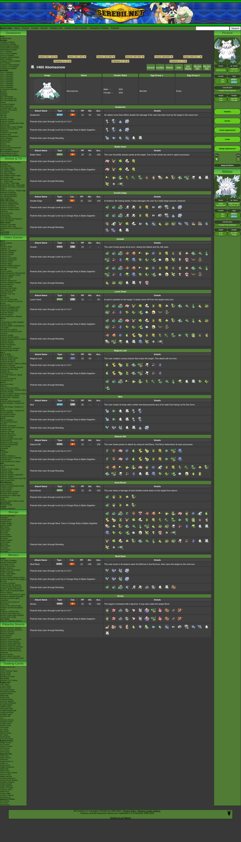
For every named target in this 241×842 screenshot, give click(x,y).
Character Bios (6, 166)
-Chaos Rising (5, 686)
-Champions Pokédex (8, 69)
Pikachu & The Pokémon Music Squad (12, 659)
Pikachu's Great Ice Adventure (11, 647)
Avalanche (35, 115)
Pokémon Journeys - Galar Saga (12, 185)
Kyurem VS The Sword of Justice (12, 594)
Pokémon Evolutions (8, 206)
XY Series (4, 548)
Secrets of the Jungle (8, 617)
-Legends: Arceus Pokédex (10, 61)
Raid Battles (4, 678)
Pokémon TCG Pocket (8, 267)
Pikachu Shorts (13, 624)
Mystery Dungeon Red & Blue (11, 439)
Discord (44, 28)
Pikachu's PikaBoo (7, 634)
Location (160, 67)
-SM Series (4, 727)
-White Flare (4, 697)
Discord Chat (5, 146)
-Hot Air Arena (5, 775)
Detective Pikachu (7, 313)
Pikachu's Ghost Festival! (9, 641)
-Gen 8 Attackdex (6, 85)
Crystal (2, 454)
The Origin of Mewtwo (8, 561)
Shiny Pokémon (6, 198)
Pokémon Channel (7, 431)
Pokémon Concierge (8, 224)
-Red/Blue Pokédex (7, 42)
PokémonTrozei (6, 441)
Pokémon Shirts (6, 140)
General (150, 67)
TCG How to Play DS (8, 379)
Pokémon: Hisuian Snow (9, 208)
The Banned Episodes (8, 196)
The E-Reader (5, 446)
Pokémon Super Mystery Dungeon (13, 339)
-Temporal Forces (6, 712)
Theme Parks (5, 142)
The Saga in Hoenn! (7, 174)
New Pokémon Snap (8, 290)
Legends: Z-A (5, 249)
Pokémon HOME (6, 277)
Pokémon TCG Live (7, 294)
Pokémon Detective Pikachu (11, 621)
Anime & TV (13, 158)
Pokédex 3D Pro (6, 373)
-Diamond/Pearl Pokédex (9, 48)
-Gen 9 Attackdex (6, 87)
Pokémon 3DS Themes (9, 493)
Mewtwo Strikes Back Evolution (12, 615)
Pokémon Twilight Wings (9, 204)
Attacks (169, 67)
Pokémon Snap (6, 471)
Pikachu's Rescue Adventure (11, 630)
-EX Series (4, 735)
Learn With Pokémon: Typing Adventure (11, 376)
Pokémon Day (5, 134)
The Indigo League (7, 168)
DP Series (4, 538)
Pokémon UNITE (6, 262)
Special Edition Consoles (9, 492)
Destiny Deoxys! (6, 576)
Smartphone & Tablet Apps (10, 495)
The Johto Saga (6, 172)
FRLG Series (5, 535)
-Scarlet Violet (5, 724)
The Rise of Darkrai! (7, 583)
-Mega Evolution (6, 694)
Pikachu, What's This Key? (10, 656)
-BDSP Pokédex (6, 59)
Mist (32, 404)
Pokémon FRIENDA (7, 509)
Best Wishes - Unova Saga (10, 179)
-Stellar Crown (5, 707)
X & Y (2, 320)
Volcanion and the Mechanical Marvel (11, 608)
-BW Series (4, 731)
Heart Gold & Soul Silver (9, 388)
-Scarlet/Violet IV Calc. (8, 108)
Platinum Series (6, 540)
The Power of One (7, 564)
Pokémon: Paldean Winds (10, 209)
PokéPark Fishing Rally (9, 444)
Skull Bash (35, 564)
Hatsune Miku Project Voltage (11, 127)
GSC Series (4, 531)
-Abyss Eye (4, 756)
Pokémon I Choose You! (9, 611)
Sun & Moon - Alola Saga (9, 183)
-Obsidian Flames (7, 720)
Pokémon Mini (5, 460)
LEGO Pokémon (6, 138)
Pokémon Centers (7, 121)
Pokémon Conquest (7, 365)
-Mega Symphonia (7, 767)
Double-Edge (36, 201)
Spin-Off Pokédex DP (8, 99)
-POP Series (5, 752)
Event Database (6, 150)
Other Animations (6, 221)
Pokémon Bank (6, 324)
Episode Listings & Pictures (10, 162)
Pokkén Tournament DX (9, 311)
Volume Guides (6, 525)
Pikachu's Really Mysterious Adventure (10, 651)
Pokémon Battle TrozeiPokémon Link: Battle (12, 327)
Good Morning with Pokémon (11, 219)
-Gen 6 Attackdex (6, 82)
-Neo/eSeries (5, 737)
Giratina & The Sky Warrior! (10, 585)
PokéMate (4, 448)
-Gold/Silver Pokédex (8, 44)
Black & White (5, 354)
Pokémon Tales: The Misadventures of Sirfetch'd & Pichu (11, 228)
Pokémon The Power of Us (10, 613)
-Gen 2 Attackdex (6, 74)
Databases (13, 32)
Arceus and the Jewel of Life (11, 587)
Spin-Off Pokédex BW (8, 101)
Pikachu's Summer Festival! (10, 639)
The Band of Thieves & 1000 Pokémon (11, 332)
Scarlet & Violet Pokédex (75, 28)
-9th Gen (3, 114)
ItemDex (3, 91)
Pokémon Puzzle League (9, 469)
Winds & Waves (6, 243)
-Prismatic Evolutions (8, 703)
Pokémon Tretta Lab (7, 360)
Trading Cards (13, 663)
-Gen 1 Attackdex (6, 72)
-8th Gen (3, 116)
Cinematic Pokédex (7, 104)
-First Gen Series (6, 739)
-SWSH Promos (6, 746)
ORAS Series (5, 550)
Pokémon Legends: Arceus (10, 275)
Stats (178, 67)
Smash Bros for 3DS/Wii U (10, 348)
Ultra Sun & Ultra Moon (9, 299)
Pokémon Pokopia (7, 252)
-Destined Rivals (6, 699)
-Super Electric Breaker (9, 780)
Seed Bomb (35, 490)
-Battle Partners (6, 776)
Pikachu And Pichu (7, 632)
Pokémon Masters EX (8, 260)
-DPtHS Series (5, 733)
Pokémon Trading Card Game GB (13, 478)
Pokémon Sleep (6, 264)
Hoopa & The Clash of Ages (10, 606)
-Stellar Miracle (6, 784)
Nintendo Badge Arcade (9, 350)
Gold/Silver (4, 452)
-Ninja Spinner (5, 758)
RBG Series (4, 527)
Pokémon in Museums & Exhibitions (9, 130)
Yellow (2, 467)
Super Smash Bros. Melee (10, 461)
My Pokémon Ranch (7, 414)
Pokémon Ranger (6, 437)
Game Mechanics (6, 106)
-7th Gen (3, 117)
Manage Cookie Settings (149, 811)
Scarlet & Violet (6, 247)
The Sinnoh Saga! (7, 177)
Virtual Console (6, 490)
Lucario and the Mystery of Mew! (12, 577)
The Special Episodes (8, 194)
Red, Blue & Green (7, 465)
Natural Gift (35, 444)
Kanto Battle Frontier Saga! (10, 175)
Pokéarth (115, 28)
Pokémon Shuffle (6, 335)
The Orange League (7, 170)
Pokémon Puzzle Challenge (10, 458)
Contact (34, 28)
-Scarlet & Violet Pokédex (9, 65)
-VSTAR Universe (6, 795)
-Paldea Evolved (6, 722)
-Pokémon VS (5, 797)
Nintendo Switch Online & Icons (12, 501)
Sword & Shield (6, 271)
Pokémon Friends (7, 254)
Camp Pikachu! (6, 635)
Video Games (13, 237)
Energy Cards (5, 675)
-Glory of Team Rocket (8, 773)
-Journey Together (7, 701)
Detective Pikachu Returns (10, 266)
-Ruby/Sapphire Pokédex (9, 46)
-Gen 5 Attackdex (6, 80)
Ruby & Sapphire (6, 420)
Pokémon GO (5, 256)
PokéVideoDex (5, 217)
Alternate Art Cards (7, 677)
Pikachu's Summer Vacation (10, 628)
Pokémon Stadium (7, 477)
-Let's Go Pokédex (7, 55)
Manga (13, 512)
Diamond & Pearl (6, 384)
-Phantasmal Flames (8, 692)
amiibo (2, 499)
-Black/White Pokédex (8, 50)
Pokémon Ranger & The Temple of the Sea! (13, 580)
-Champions (4, 112)
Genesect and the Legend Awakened (10, 599)
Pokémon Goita (6, 505)
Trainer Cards (5, 673)
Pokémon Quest (6, 315)
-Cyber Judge (5, 793)
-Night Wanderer (6, 786)
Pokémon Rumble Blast (9, 369)
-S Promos (4, 803)
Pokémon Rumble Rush (9, 309)
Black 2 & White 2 (7, 356)
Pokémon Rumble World (9, 337)
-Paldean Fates (6, 714)
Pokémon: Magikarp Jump (10, 307)
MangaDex (4, 518)
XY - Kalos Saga (6, 181)
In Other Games (6, 488)
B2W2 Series (5, 546)
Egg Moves (188, 67)
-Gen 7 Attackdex (6, 84)
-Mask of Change (6, 788)
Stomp (33, 604)
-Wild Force (4, 791)
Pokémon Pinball (6, 473)
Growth (33, 247)
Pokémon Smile (6, 286)
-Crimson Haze (6, 790)
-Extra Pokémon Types (8, 671)
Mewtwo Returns (6, 568)
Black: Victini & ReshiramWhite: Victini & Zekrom (12, 592)
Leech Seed (35, 299)
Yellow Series (5, 529)
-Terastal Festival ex (7, 778)
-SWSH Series (5, 726)
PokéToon (4, 211)
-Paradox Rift (5, 716)
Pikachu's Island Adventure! (10, 643)
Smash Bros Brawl (7, 416)
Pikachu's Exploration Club (10, 645)
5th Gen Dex (207, 67)
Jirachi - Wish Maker (8, 574)
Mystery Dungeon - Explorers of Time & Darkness (12, 411)
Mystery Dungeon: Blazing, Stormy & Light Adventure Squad (13, 395)
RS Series (4, 533)
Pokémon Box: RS (7, 433)
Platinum (3, 386)
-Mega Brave (5, 765)
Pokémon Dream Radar (9, 358)
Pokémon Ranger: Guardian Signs (13, 390)
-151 (2, 718)
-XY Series (4, 729)
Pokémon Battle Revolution (10, 401)
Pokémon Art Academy (8, 330)
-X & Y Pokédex (6, 52)
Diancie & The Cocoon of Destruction (9, 603)
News (2, 36)
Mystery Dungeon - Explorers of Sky (12, 404)
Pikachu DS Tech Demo (9, 443)
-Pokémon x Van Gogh (8, 133)
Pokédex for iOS (6, 380)
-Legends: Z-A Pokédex (9, 67)
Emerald (3, 424)
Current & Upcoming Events (10, 148)
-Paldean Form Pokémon (9, 155)
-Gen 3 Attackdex (6, 76)
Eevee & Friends (6, 654)
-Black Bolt (4, 695)
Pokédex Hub (56, 28)
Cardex (3, 102)
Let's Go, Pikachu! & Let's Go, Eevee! (11, 302)
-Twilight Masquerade (8, 710)
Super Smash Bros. (7, 480)
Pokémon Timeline (7, 119)
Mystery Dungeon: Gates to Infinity (13, 363)
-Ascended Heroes (7, 690)
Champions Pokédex (99, 28)
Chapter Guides (6, 523)
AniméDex (4, 164)
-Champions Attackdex (8, 89)
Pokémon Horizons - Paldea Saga (13, 191)
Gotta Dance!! (5, 637)
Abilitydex (4, 95)
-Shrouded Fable (6, 709)
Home (17, 28)
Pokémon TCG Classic (8, 680)
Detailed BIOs (5, 521)
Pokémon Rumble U (7, 362)
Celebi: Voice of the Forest (10, 570)
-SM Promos (5, 748)
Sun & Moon (5, 298)
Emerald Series (6, 536)
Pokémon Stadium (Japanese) (11, 475)
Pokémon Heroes (6, 572)
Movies (13, 555)
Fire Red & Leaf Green (8, 422)
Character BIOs (6, 519)
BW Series (4, 544)
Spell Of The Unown (7, 566)
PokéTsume (4, 234)
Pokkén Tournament (7, 345)
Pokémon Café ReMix (8, 258)
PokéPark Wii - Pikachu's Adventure (9, 398)
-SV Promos (4, 744)
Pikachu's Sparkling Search (10, 649)
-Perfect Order (5, 688)
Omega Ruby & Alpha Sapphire (12, 322)
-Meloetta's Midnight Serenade (11, 596)
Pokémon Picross (6, 341)
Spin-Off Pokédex (6, 97)
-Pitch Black (4, 684)
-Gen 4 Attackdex (6, 78)
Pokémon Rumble (7, 392)
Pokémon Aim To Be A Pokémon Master (12, 188)
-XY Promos (4, 750)
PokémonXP (5, 125)
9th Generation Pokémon (9, 151)
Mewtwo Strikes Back (8, 562)
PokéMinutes (5, 215)
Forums (25, 28)
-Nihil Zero (4, 759)
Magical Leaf (36, 358)
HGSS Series (5, 542)
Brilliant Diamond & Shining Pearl (12, 273)
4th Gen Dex (197, 67)
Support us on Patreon (120, 818)
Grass (179, 91)
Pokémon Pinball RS (8, 435)
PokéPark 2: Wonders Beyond (11, 367)
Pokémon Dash (6, 429)
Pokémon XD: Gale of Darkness (12, 428)
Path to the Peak (6, 213)
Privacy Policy (129, 811)
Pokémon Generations (8, 202)
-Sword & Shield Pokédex (9, 57)
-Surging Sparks (6, 705)
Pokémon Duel (5, 347)
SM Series (4, 551)
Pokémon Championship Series (12, 123)
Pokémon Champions (8, 250)
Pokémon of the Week (8, 110)
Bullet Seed (35, 155)
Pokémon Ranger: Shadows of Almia (11, 408)
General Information (7, 516)
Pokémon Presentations (9, 136)
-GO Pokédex (5, 63)
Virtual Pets (4, 497)
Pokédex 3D (4, 371)
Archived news (5, 38)
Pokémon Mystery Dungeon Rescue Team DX (10, 283)
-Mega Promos (5, 742)
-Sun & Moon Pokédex (8, 53)
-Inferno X (4, 763)
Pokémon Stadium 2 (7, 456)
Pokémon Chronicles (8, 192)
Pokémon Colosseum (8, 426)
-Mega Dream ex (6, 761)
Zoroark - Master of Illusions (10, 589)
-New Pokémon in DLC (9, 153)
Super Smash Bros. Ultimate (11, 316)
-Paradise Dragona (7, 782)
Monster (143, 91)
